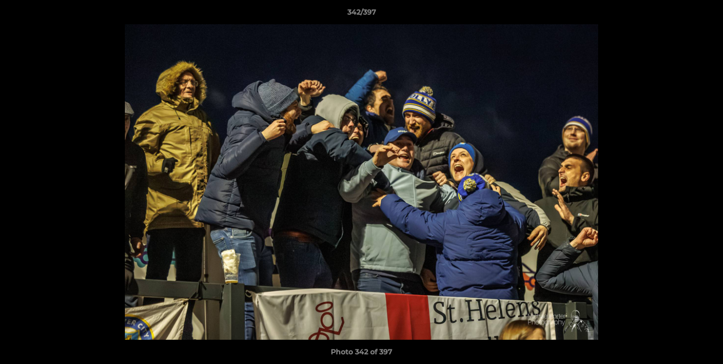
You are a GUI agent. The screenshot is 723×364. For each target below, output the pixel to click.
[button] (705, 14)
